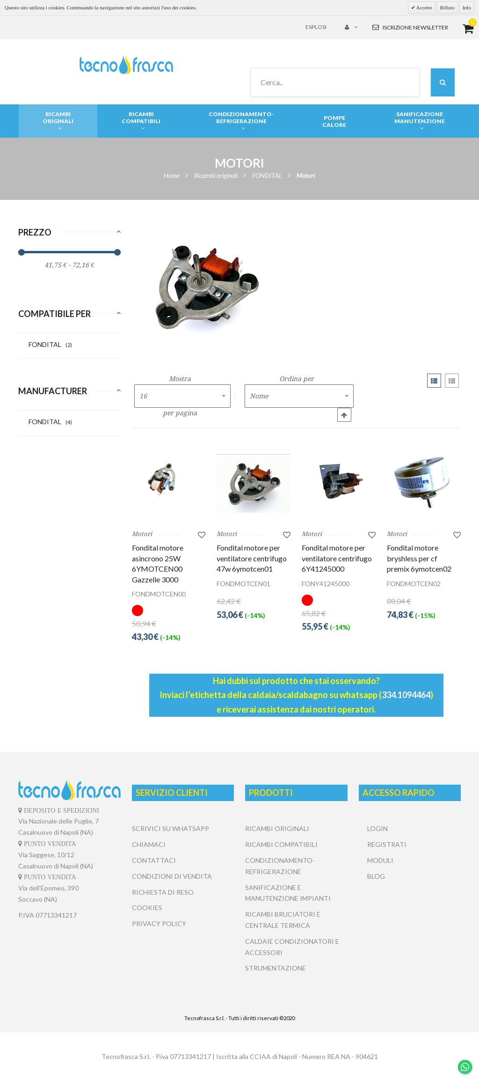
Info (467, 7)
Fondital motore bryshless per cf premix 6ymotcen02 (419, 558)
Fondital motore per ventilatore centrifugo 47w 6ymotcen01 (252, 558)
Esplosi (316, 26)
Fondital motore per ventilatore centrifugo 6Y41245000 (337, 558)
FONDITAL (50, 344)
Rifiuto (447, 7)
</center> (410, 919)
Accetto (423, 7)
